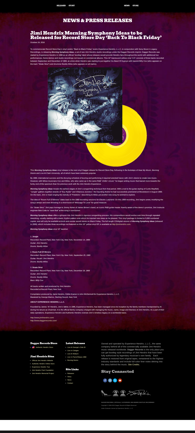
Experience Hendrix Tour (41, 367)
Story (69, 377)
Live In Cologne (73, 350)
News (69, 380)
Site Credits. (134, 364)
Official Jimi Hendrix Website (42, 360)
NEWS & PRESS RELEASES (97, 20)
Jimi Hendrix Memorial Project (43, 373)
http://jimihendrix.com (121, 224)
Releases (70, 373)
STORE (135, 6)
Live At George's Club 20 (76, 347)
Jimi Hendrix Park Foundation (42, 370)
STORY (72, 6)
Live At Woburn (72, 354)
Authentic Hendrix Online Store (43, 364)
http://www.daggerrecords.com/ (43, 320)
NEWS (126, 6)
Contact (70, 383)
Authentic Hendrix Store (44, 347)
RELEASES (61, 6)
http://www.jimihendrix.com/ (42, 318)
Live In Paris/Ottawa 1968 (76, 357)
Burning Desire (72, 360)
